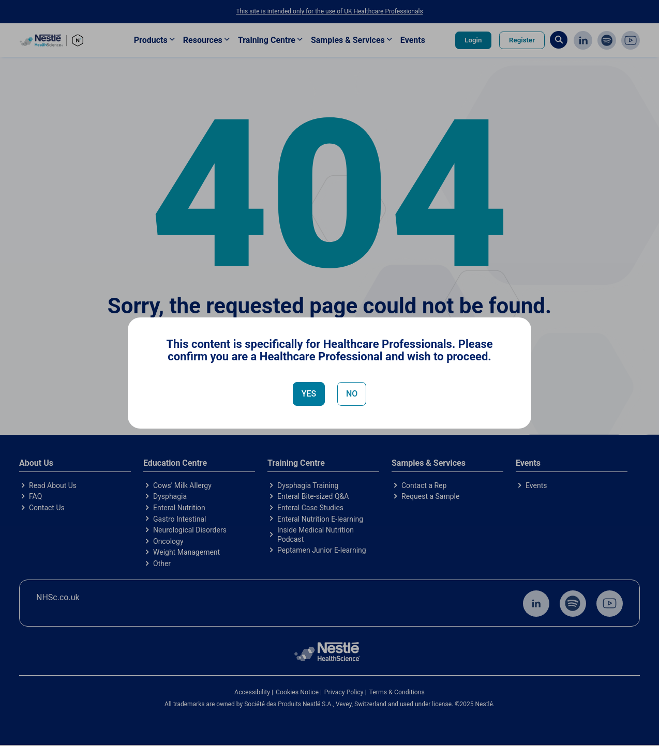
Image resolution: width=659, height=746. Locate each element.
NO (351, 394)
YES (309, 394)
